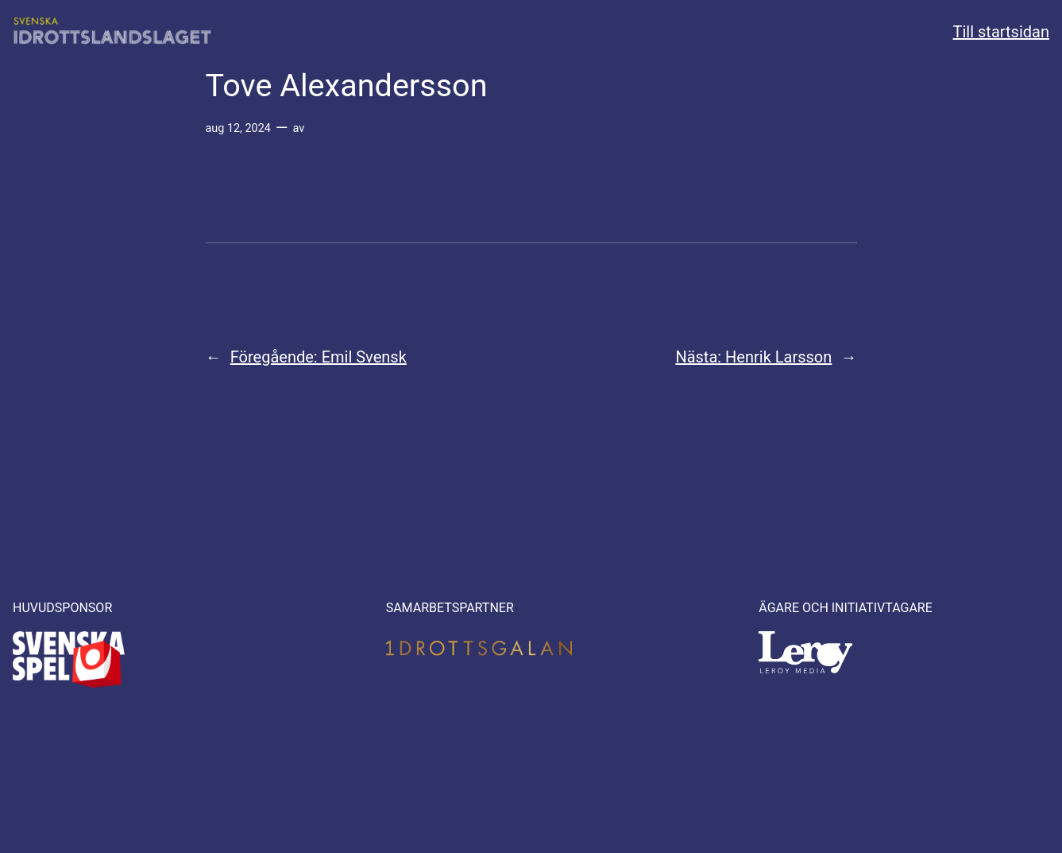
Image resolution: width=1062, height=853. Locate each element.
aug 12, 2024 (238, 128)
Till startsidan (1001, 31)
